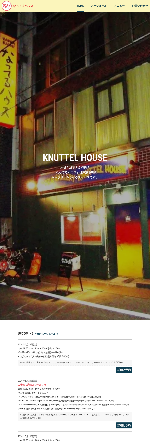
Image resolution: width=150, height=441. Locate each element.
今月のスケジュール (46, 333)
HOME (80, 5)
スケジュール (99, 5)
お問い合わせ (140, 5)
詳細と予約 (124, 369)
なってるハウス (17, 6)
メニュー (119, 5)
